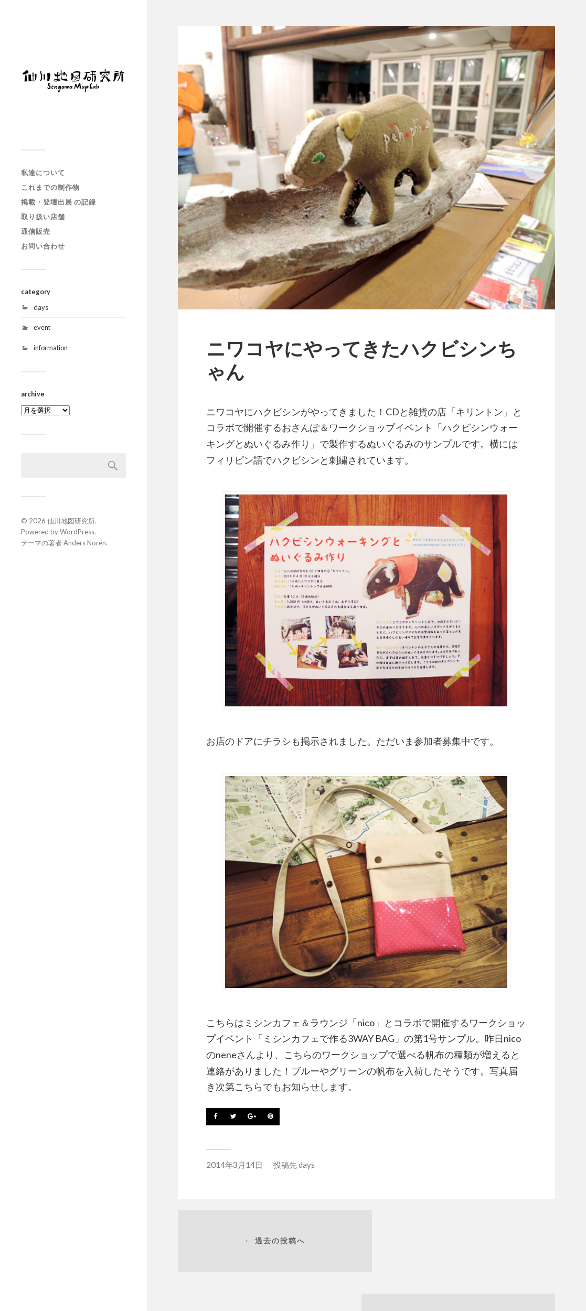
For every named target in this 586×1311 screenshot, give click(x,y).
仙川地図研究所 (71, 521)
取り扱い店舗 (43, 216)
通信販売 (35, 231)
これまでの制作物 (50, 187)
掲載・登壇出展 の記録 (58, 202)
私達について (43, 172)
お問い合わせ (43, 246)
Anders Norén (84, 543)
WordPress (77, 532)
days (41, 307)
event (42, 327)
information (51, 347)
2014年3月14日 (234, 1164)
